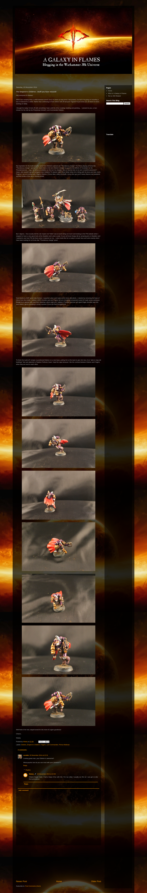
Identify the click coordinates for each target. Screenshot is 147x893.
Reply (25, 765)
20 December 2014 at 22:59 (46, 774)
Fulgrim (43, 745)
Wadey (31, 774)
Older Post (96, 881)
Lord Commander (52, 745)
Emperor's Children (33, 745)
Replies (28, 770)
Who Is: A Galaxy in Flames (117, 93)
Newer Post (21, 881)
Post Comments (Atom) (33, 886)
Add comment (24, 790)
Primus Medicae (64, 745)
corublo (26, 755)
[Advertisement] (42, 78)
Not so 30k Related (114, 96)
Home (59, 881)
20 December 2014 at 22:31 (39, 755)
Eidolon (23, 745)
